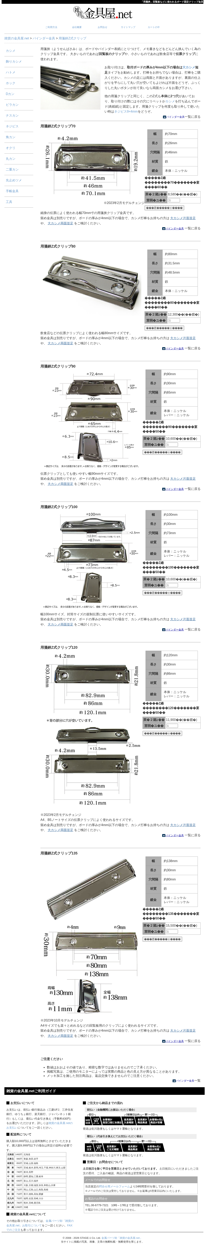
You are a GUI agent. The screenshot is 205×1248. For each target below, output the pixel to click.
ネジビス (12, 126)
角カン (10, 137)
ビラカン (12, 104)
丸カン (10, 158)
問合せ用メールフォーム (114, 1186)
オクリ (10, 148)
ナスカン (12, 115)
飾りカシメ (14, 61)
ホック (10, 83)
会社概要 (77, 27)
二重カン (12, 169)
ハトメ (10, 72)
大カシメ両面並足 (60, 223)
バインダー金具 (44, 38)
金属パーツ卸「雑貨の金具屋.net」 (121, 1237)
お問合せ (102, 27)
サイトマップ (128, 27)
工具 (9, 202)
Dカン (10, 94)
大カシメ (188, 67)
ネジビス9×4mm (126, 111)
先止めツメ (14, 180)
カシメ (170, 101)
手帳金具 (12, 191)
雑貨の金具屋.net (16, 38)
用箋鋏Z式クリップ (72, 38)
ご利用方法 (51, 27)
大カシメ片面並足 (183, 218)
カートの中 (154, 27)
